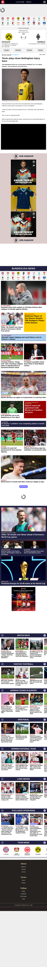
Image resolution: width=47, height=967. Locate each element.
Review (40, 71)
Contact (23, 914)
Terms (23, 925)
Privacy (23, 927)
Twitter (23, 936)
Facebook (23, 938)
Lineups (6, 71)
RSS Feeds (23, 941)
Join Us (23, 916)
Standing (18, 71)
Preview (29, 71)
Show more (23, 531)
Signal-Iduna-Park (23, 51)
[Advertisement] (23, 26)
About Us (23, 911)
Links (23, 943)
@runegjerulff (15, 75)
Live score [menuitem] (20, 2)
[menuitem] (3, 2)
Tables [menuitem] (28, 2)
